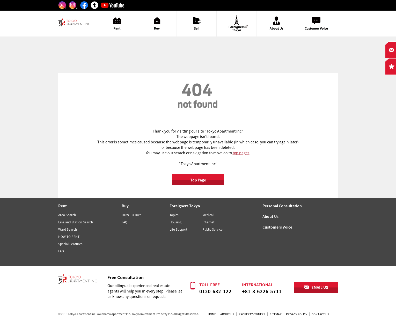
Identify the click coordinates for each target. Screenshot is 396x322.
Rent (62, 205)
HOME (212, 314)
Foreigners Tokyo (185, 205)
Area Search (67, 215)
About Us (270, 216)
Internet (208, 222)
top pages (241, 152)
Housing (175, 222)
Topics (174, 215)
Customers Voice (277, 227)
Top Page (198, 179)
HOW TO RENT (68, 236)
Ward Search (67, 229)
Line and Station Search (75, 222)
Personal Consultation (282, 205)
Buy (125, 205)
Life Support (178, 229)
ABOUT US (227, 314)
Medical (208, 215)
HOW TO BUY (131, 215)
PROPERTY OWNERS (252, 314)
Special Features (70, 244)
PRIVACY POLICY (296, 314)
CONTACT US (320, 314)
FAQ (61, 251)
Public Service (212, 229)
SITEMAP (276, 314)
